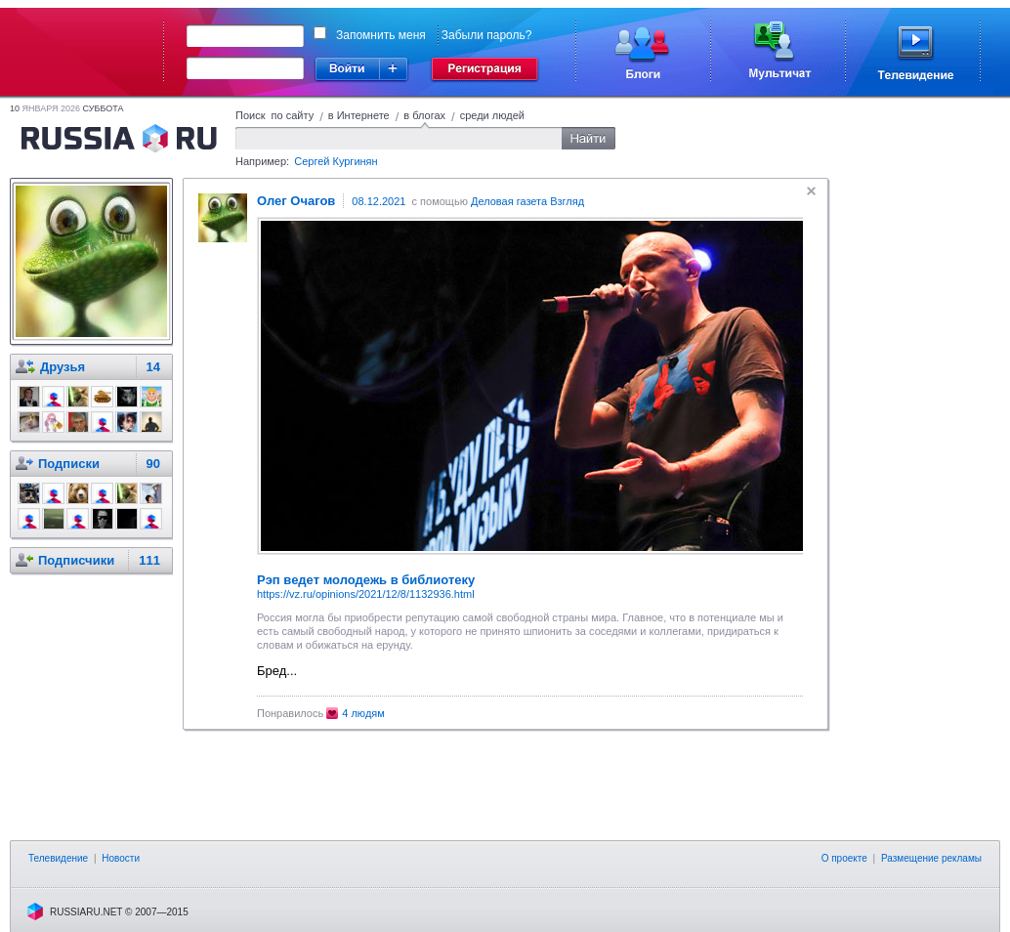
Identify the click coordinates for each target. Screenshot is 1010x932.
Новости (121, 858)
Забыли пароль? (487, 35)
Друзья (62, 367)
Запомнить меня (381, 35)
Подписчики (76, 560)
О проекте (844, 858)
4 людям (363, 713)
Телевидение (58, 858)
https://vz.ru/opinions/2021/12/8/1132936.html (366, 594)
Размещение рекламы (931, 858)
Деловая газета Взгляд (527, 201)
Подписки (69, 463)
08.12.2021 (378, 201)
